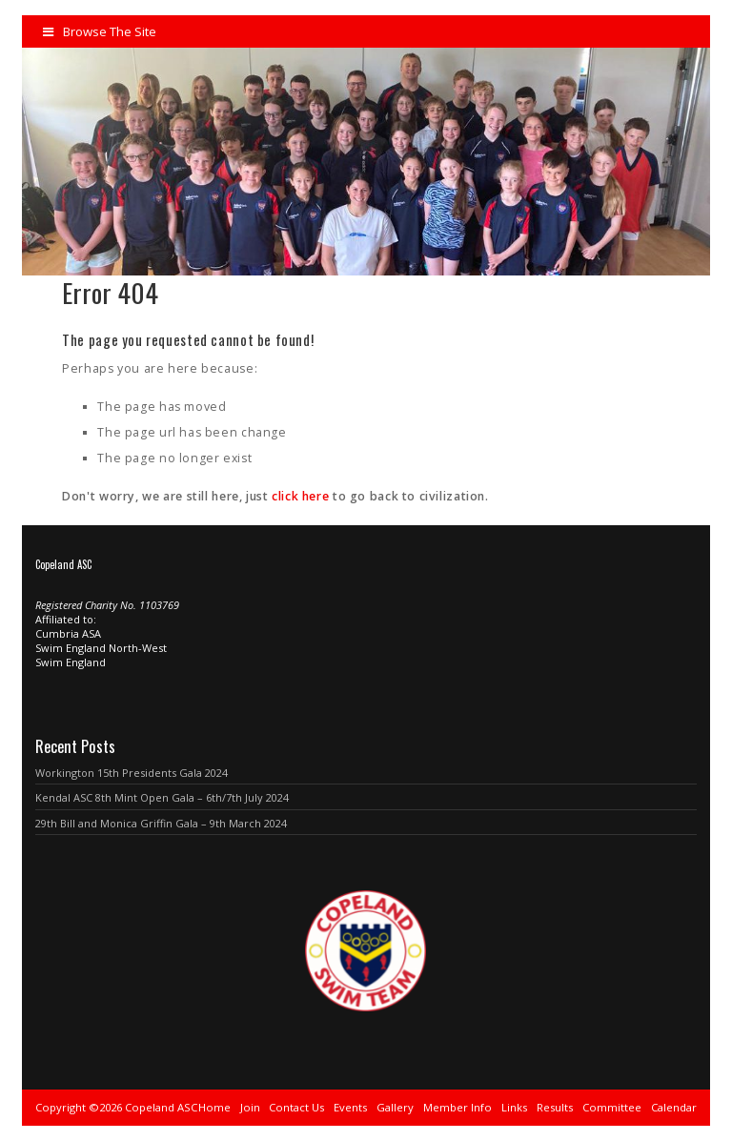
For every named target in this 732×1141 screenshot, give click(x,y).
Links (514, 1107)
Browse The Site (99, 31)
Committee (611, 1107)
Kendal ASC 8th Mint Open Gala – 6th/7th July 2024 (162, 797)
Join (250, 1107)
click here (300, 496)
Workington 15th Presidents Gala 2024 (131, 772)
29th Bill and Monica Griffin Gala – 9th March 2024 (161, 823)
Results (555, 1107)
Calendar (674, 1107)
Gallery (395, 1107)
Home (214, 1107)
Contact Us (296, 1107)
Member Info (457, 1107)
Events (350, 1107)
